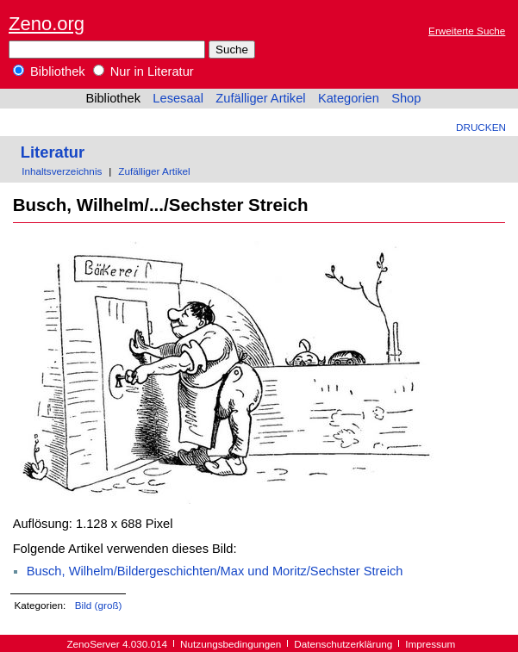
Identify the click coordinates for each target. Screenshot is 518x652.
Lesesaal (178, 98)
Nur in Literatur (143, 71)
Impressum (430, 643)
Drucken (481, 127)
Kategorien (348, 98)
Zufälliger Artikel (260, 98)
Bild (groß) (98, 605)
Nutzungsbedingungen (230, 643)
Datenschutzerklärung (343, 643)
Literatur (52, 152)
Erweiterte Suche (466, 30)
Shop (406, 98)
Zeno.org (46, 23)
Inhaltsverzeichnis (62, 171)
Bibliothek (49, 71)
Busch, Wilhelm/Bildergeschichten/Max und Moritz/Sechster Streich (215, 571)
